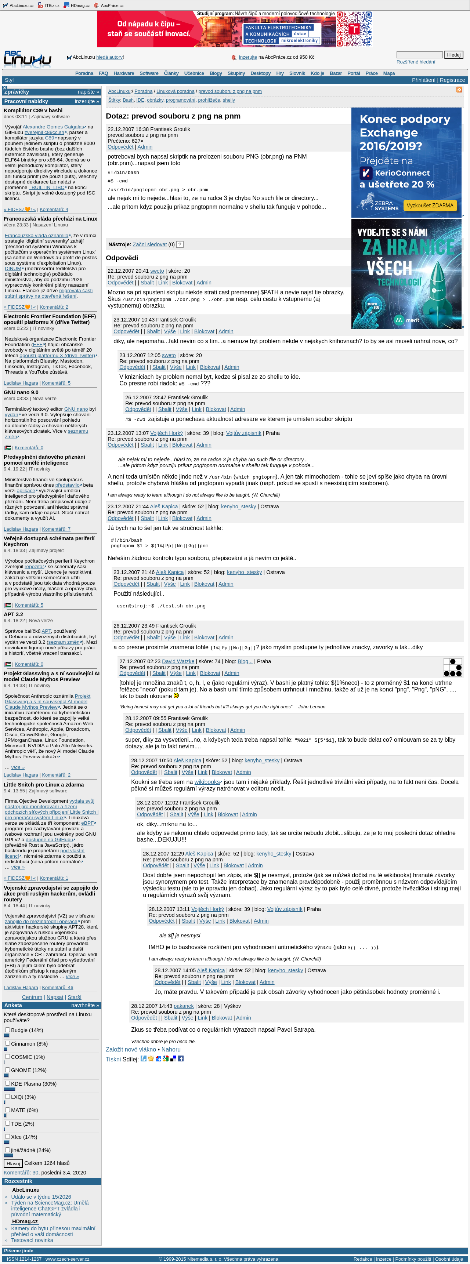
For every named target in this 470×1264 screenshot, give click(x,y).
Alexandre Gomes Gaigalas (53, 127)
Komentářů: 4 (54, 209)
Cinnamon (20, 1044)
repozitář (34, 566)
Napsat (55, 997)
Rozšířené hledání (416, 62)
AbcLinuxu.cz (18, 5)
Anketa (13, 1005)
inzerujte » (87, 101)
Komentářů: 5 (56, 383)
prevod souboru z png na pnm (230, 91)
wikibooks (207, 785)
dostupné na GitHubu (49, 839)
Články (171, 73)
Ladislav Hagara (21, 383)
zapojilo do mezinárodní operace (41, 921)
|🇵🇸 (7, 447)
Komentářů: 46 (57, 987)
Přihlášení (423, 80)
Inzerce (383, 1259)
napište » (88, 92)
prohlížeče (209, 100)
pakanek (184, 1009)
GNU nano (76, 409)
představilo (67, 485)
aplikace (26, 490)
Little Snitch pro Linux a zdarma (44, 785)
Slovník (297, 73)
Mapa (389, 73)
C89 (49, 138)
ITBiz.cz (48, 5)
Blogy (216, 73)
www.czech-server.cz (67, 1259)
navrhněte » (85, 1005)
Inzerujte (248, 57)
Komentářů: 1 (54, 878)
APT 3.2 (13, 614)
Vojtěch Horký (166, 433)
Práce (371, 73)
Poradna (84, 73)
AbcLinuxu (25, 1190)
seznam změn (64, 642)
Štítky (114, 100)
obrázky (155, 100)
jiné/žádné (20, 1150)
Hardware (124, 73)
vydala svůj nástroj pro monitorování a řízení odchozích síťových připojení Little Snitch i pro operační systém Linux (51, 809)
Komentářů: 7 (56, 529)
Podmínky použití (413, 1259)
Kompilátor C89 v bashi (33, 110)
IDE (140, 100)
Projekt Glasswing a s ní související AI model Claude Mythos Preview (52, 676)
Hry (279, 73)
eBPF (87, 823)
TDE (13, 1124)
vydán (11, 414)
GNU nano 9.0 (21, 392)
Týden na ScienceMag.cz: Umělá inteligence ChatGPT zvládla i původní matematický (49, 1208)
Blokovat (182, 283)
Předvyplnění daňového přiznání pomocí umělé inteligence (44, 460)
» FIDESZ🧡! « (20, 209)
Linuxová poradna (175, 91)
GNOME (18, 1070)
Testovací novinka (32, 1240)
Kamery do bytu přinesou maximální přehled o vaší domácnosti (53, 1231)
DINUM (13, 268)
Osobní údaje (449, 1259)
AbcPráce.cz (108, 5)
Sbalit (147, 283)
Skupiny (236, 73)
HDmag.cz (76, 5)
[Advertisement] (192, 223)
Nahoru (171, 1053)
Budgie (16, 1030)
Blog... (245, 665)
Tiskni (113, 1063)
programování (180, 100)
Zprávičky (16, 92)
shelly (229, 100)
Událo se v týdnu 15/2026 (41, 1197)
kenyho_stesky (238, 506)
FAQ (103, 73)
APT (46, 631)
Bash (128, 100)
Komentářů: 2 (54, 307)
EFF (38, 344)
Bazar (336, 73)
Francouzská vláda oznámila (36, 235)
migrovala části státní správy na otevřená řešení (49, 293)
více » (18, 767)
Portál (353, 73)
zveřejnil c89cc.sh (44, 132)
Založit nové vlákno (131, 1053)
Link (163, 283)
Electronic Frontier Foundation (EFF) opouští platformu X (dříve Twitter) (50, 319)
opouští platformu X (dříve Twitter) (57, 355)
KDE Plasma (23, 1084)
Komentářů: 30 (21, 1173)
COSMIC (18, 1057)
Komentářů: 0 (29, 447)
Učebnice (194, 73)
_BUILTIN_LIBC (46, 187)
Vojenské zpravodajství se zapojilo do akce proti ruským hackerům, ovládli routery (51, 893)
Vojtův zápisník (243, 433)
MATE (15, 1110)
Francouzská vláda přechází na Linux (50, 219)
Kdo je (317, 73)
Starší (75, 997)
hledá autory (109, 57)
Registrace (452, 80)
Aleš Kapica (164, 506)
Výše (170, 331)
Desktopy (260, 73)
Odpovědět (120, 147)
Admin (145, 147)
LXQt (14, 1097)
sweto (157, 271)
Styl (9, 80)
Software (149, 73)
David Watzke (178, 665)
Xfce (13, 1137)
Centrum (32, 997)
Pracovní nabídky (26, 101)
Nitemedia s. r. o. (205, 1259)
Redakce (363, 1259)
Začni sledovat (150, 244)
